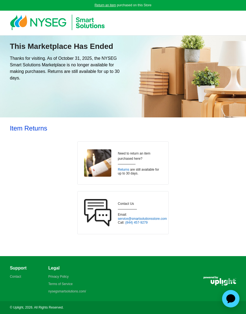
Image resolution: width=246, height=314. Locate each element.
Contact (15, 277)
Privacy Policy (58, 277)
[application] (231, 298)
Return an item (105, 5)
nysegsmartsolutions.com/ (67, 291)
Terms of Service (60, 284)
